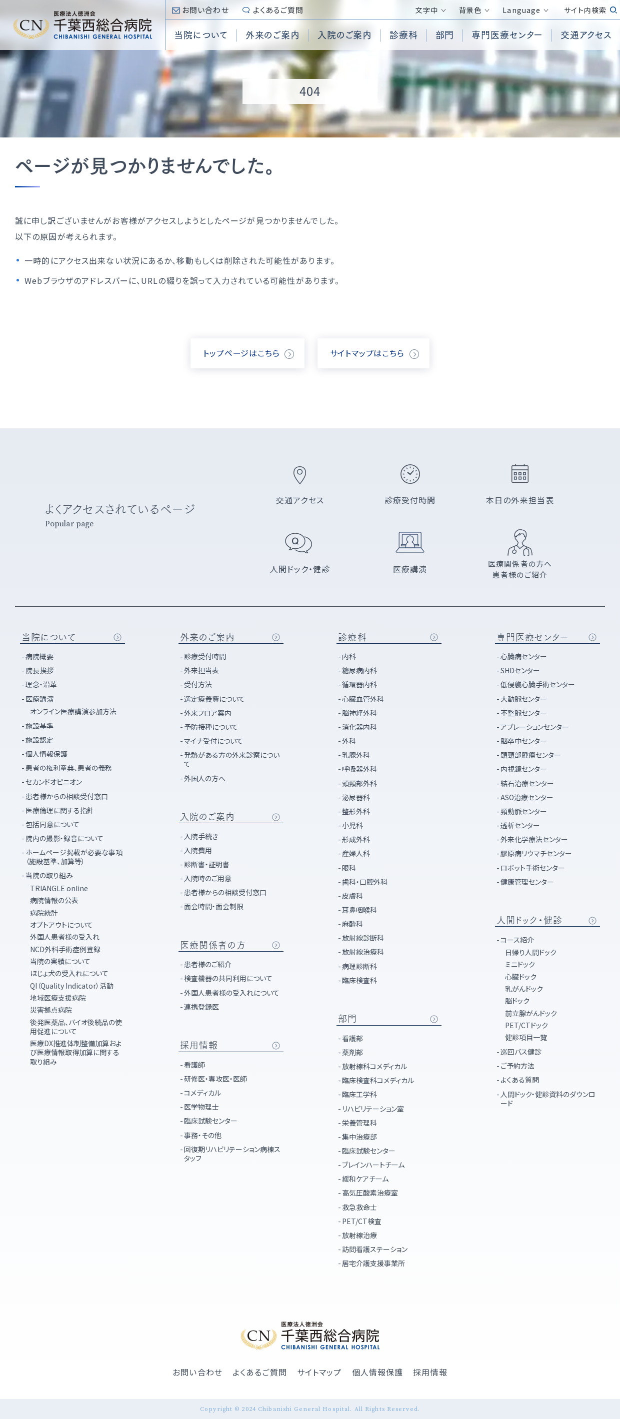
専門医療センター (532, 637)
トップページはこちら (241, 353)
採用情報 (199, 1045)
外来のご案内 (208, 637)
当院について (49, 637)
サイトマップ (319, 1372)
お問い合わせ (205, 9)
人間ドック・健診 (529, 920)
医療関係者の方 (213, 945)
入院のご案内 (208, 816)
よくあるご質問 (278, 9)
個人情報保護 (378, 1372)
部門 (347, 1018)
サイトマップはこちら (367, 353)
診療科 (352, 637)
